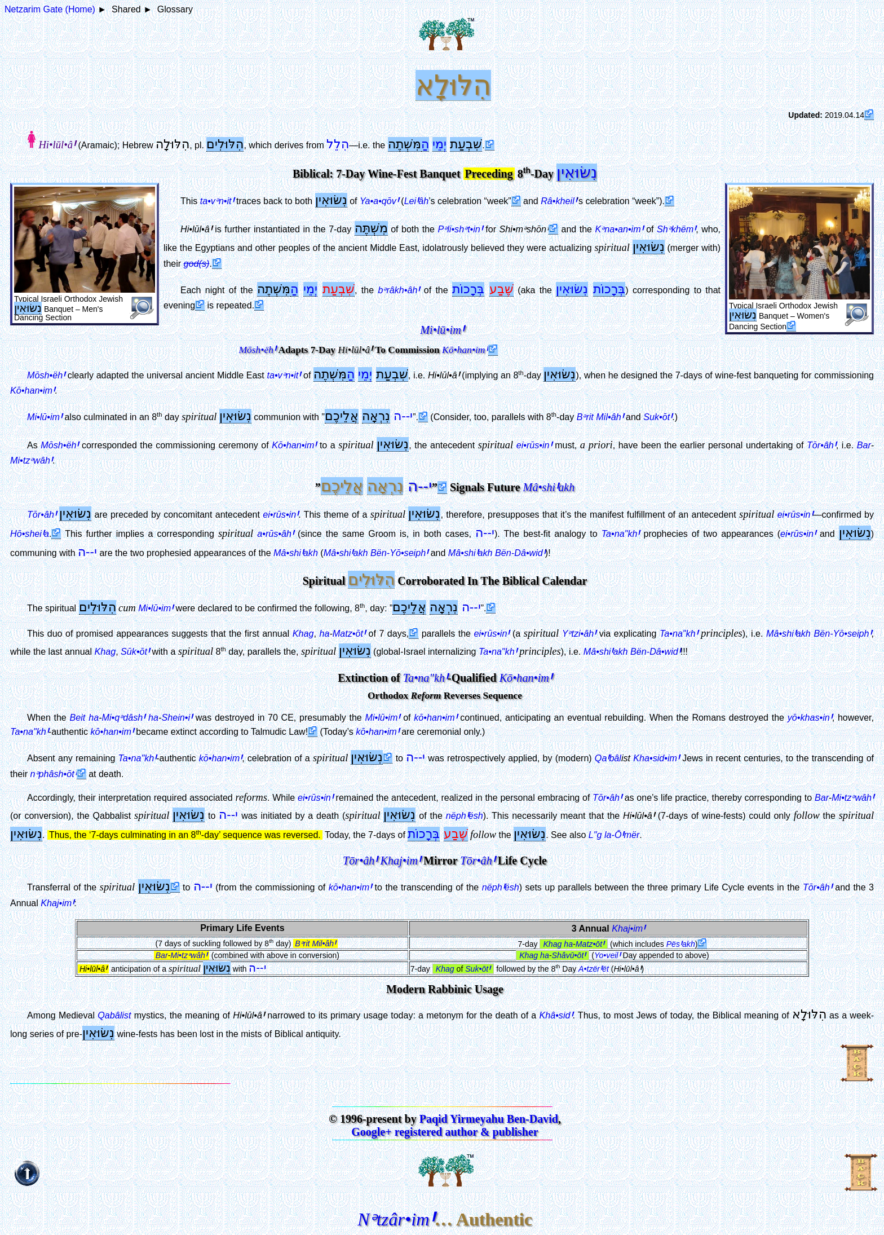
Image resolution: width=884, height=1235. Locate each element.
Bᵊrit (600, 417)
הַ (425, 144)
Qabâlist (114, 1015)
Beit (78, 717)
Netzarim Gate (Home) (50, 9)
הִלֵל (337, 144)
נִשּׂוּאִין (576, 172)
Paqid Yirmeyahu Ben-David (488, 1119)
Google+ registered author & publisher (444, 1132)
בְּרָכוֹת (468, 289)
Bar (864, 445)
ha (324, 633)
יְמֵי (439, 144)
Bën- (376, 553)
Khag (303, 633)
